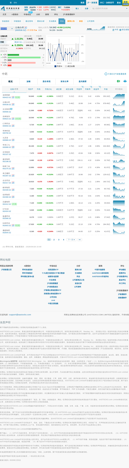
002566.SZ (7, 218)
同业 (78, 276)
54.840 (52, 27)
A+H (53, 300)
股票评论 (122, 273)
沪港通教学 (122, 294)
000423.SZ (7, 97)
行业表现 (53, 280)
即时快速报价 (27, 270)
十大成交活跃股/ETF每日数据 (53, 273)
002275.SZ (7, 169)
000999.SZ (7, 147)
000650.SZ (7, 126)
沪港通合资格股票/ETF (53, 290)
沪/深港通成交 (53, 287)
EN (15, 2)
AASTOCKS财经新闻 (100, 273)
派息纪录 (78, 283)
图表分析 (78, 270)
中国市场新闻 (100, 270)
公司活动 (53, 297)
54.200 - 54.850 (55, 30)
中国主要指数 (53, 303)
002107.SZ (7, 154)
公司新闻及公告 (78, 280)
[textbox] (110, 8)
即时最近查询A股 (27, 276)
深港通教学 (122, 298)
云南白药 (19, 27)
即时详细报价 (27, 273)
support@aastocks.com (20, 315)
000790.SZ (7, 133)
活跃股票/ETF (53, 270)
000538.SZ (7, 105)
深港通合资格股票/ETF (53, 294)
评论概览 (122, 270)
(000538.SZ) (20, 30)
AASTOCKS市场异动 (100, 276)
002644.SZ (7, 233)
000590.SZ (7, 112)
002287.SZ (7, 176)
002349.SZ (7, 190)
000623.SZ (7, 119)
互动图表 (78, 273)
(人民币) (45, 27)
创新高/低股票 (53, 276)
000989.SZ (7, 140)
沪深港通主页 (6, 270)
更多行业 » (19, 42)
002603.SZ (7, 225)
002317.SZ (7, 183)
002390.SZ (7, 197)
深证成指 (125, 30)
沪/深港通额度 (53, 283)
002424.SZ (7, 211)
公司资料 (78, 287)
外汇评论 (122, 283)
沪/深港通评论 (122, 276)
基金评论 (122, 280)
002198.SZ (7, 161)
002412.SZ (7, 204)
